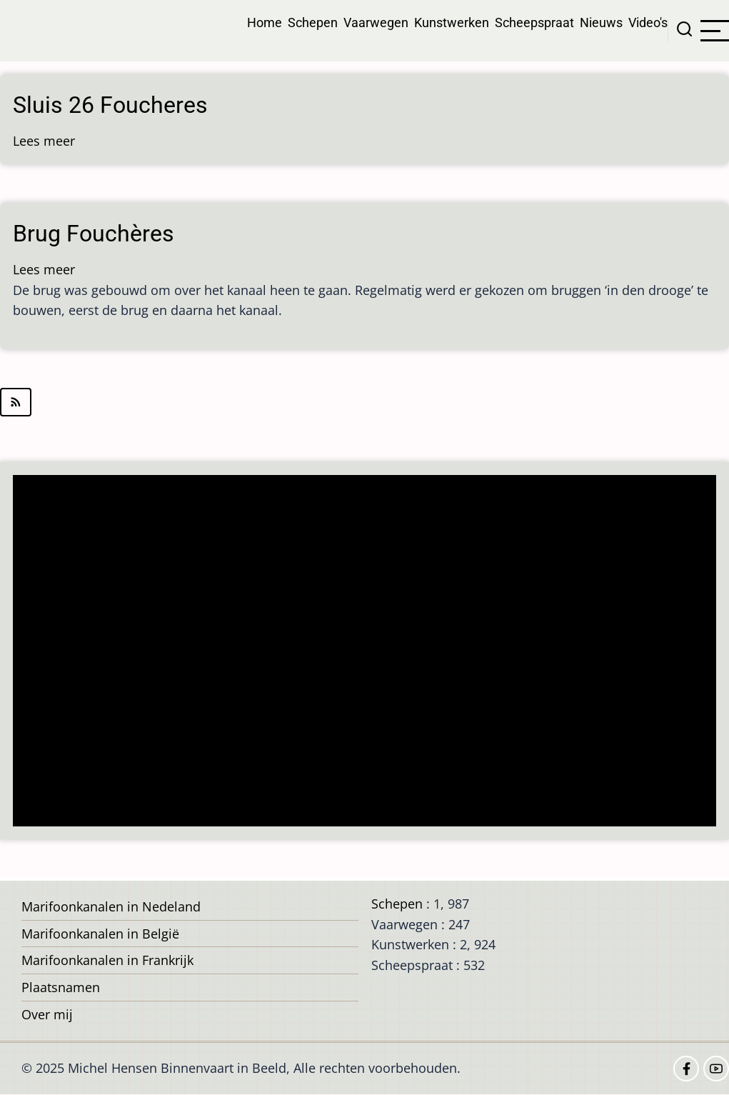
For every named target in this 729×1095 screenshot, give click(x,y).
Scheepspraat (534, 22)
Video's (648, 22)
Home (264, 22)
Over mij (47, 1014)
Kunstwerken (451, 22)
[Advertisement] (368, 652)
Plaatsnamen (60, 987)
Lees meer (44, 140)
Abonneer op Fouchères (364, 402)
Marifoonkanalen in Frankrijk (107, 960)
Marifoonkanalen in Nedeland (111, 906)
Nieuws (601, 22)
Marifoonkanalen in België (100, 933)
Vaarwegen (375, 22)
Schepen (313, 22)
